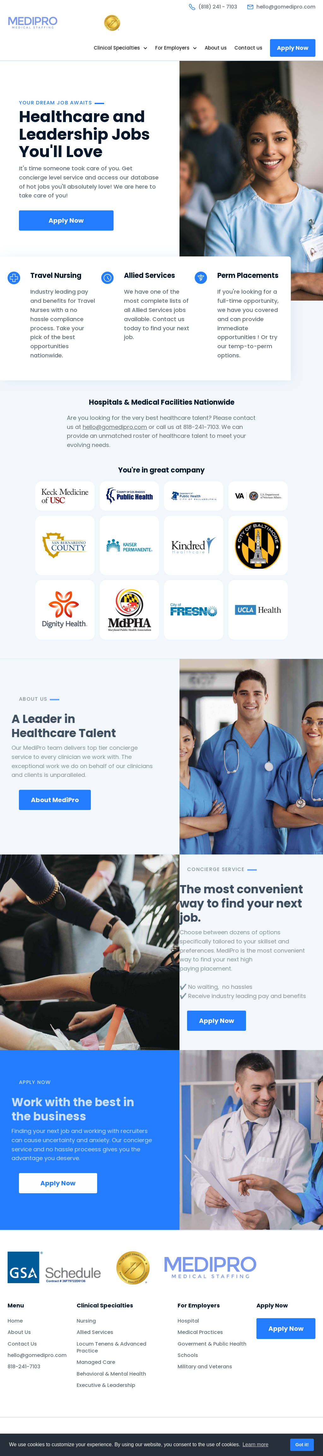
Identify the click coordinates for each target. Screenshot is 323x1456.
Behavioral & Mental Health (111, 1374)
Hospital (188, 1321)
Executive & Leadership (106, 1385)
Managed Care (96, 1362)
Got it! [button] (302, 1444)
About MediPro (55, 800)
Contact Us (22, 1344)
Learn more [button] (255, 1444)
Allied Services (95, 1332)
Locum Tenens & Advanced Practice (111, 1347)
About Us (19, 1332)
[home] (65, 22)
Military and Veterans (205, 1366)
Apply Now (292, 48)
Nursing (86, 1321)
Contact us (248, 47)
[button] (120, 47)
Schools (188, 1355)
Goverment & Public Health (212, 1344)
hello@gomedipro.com (115, 427)
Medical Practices (200, 1332)
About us (216, 47)
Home (15, 1321)
